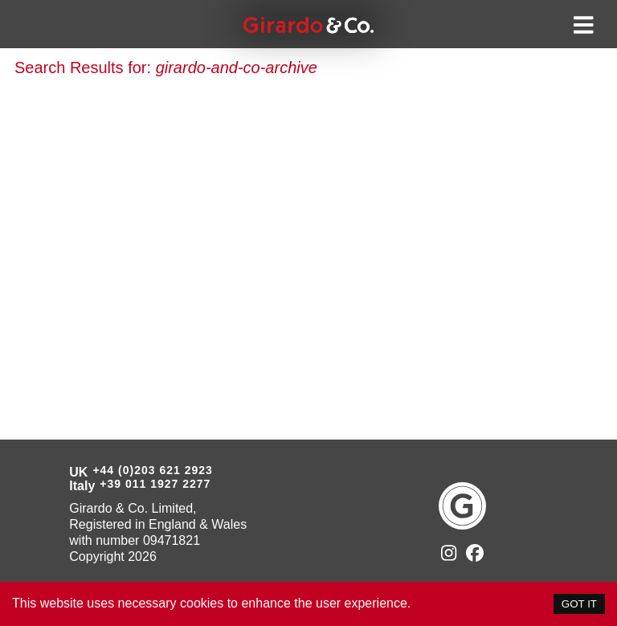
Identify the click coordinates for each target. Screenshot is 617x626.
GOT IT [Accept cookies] (579, 604)
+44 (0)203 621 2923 (152, 470)
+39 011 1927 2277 (155, 483)
